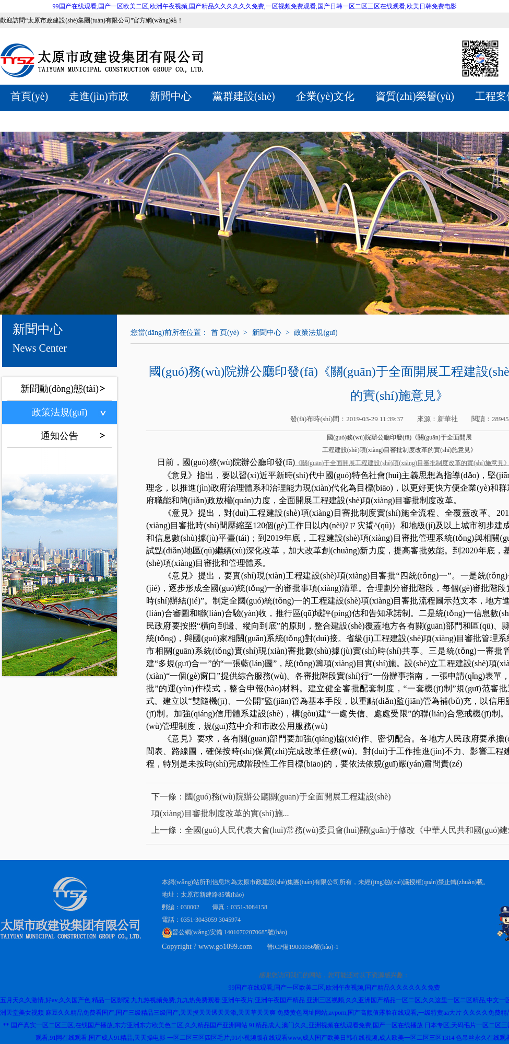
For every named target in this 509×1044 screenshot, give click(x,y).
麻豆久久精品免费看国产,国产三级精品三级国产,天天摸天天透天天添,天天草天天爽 (160, 1012)
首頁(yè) (29, 96)
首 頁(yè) (225, 333)
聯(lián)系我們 (190, 119)
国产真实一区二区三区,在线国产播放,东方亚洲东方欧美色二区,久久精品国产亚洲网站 (129, 1025)
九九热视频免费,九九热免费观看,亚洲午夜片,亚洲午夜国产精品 (218, 1000)
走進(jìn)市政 (98, 96)
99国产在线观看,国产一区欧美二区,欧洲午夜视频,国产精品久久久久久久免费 (334, 987)
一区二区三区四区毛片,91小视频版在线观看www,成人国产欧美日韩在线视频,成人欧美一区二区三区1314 (310, 1037)
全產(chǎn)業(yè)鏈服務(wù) (73, 119)
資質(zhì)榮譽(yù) (414, 96)
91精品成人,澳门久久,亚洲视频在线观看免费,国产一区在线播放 (336, 1025)
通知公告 (59, 436)
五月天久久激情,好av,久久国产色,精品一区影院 (64, 1000)
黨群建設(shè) (243, 96)
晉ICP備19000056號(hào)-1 (303, 946)
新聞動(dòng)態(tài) (59, 389)
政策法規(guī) (60, 412)
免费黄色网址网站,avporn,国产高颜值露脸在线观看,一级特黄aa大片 (369, 1012)
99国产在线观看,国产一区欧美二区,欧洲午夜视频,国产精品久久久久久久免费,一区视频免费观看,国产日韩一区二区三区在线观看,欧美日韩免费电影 (255, 6)
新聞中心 (171, 96)
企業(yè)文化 (325, 96)
